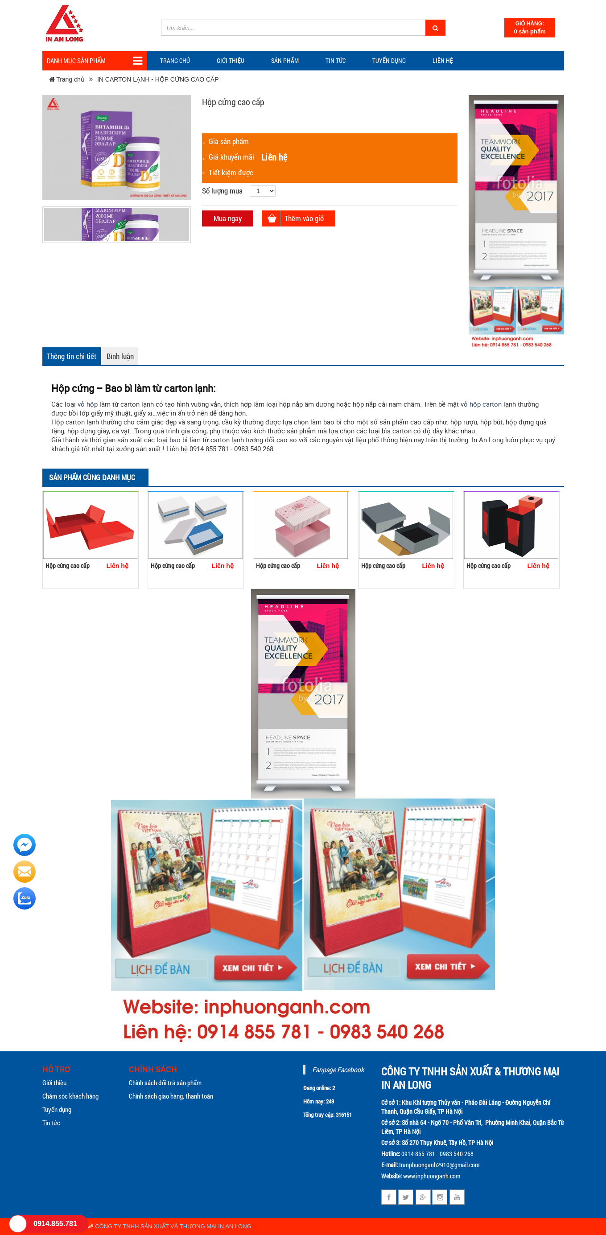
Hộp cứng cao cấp (67, 565)
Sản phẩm (285, 60)
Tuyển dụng (389, 60)
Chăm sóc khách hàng (70, 1095)
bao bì (178, 439)
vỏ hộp (88, 403)
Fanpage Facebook (338, 1069)
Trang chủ (175, 60)
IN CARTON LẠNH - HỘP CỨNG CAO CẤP (158, 79)
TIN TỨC (336, 60)
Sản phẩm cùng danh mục (92, 477)
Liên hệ (443, 60)
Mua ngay (228, 218)
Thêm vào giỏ (304, 218)
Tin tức (51, 1122)
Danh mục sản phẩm (94, 60)
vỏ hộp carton (481, 403)
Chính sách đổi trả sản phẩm (165, 1082)
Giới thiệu (230, 60)
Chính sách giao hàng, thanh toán (171, 1095)
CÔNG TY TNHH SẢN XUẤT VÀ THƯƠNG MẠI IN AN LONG (173, 1226)
